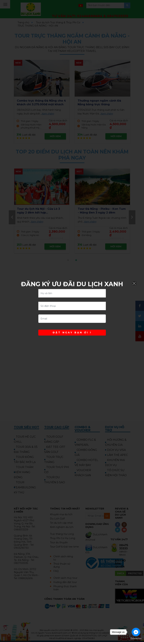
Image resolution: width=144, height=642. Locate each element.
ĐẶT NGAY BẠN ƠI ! (72, 332)
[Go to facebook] (136, 632)
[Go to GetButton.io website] (135, 638)
